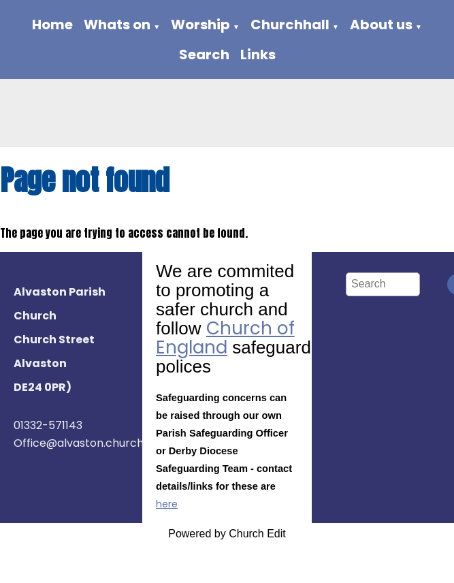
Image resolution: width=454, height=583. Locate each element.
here (167, 504)
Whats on (117, 24)
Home (52, 24)
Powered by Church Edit (227, 533)
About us (381, 24)
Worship (200, 24)
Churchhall (289, 24)
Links (258, 54)
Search (204, 54)
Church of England (225, 338)
